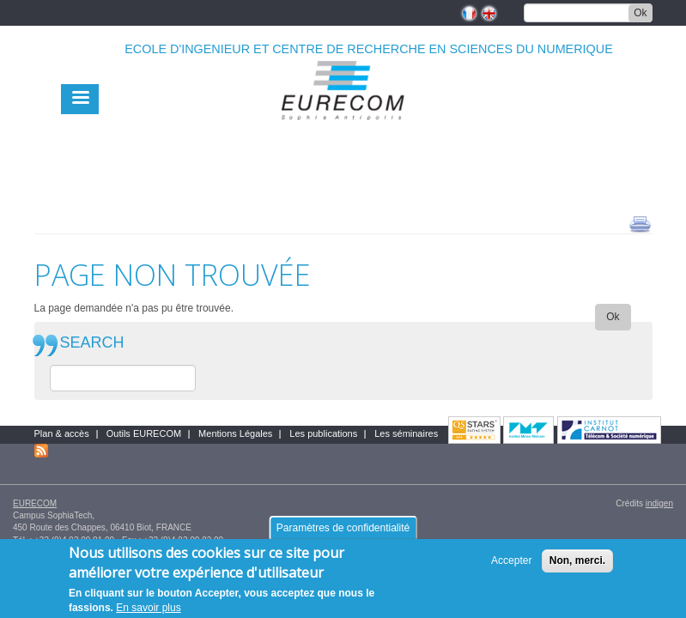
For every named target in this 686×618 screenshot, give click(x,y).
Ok (640, 13)
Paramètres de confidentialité (343, 534)
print (640, 223)
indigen (659, 503)
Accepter (511, 566)
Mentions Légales (235, 433)
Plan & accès (61, 433)
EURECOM (35, 503)
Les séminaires (406, 433)
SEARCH (92, 343)
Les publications (323, 433)
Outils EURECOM (143, 433)
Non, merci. (577, 566)
